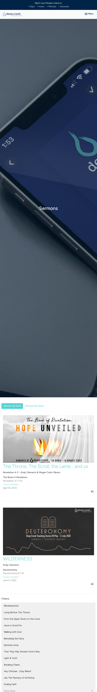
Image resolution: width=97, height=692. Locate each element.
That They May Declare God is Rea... (22, 651)
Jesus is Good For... (13, 625)
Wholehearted (11, 605)
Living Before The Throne (17, 612)
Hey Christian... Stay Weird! (17, 671)
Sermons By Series (34, 406)
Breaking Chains (12, 664)
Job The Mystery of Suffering (19, 677)
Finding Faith (10, 684)
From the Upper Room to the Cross (22, 619)
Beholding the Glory (14, 638)
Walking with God (12, 632)
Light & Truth (10, 658)
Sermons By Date (12, 406)
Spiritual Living (11, 645)
